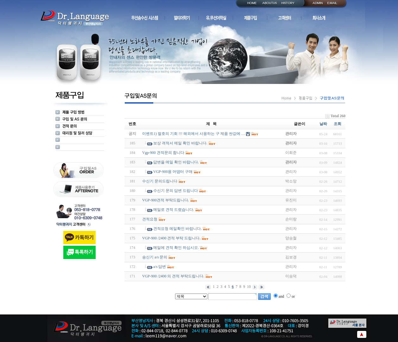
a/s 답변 (159, 266)
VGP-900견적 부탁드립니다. (165, 200)
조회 (337, 124)
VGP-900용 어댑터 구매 (173, 171)
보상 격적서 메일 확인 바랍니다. (180, 143)
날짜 (323, 124)
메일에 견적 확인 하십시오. (176, 247)
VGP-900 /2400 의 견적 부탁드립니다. (173, 276)
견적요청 (149, 219)
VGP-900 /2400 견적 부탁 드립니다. (171, 238)
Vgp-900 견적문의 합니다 (163, 152)
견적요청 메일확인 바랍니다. (177, 228)
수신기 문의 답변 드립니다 (175, 190)
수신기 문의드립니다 (159, 181)
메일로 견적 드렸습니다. (173, 209)
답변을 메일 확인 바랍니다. (176, 162)
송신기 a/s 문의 (154, 257)
